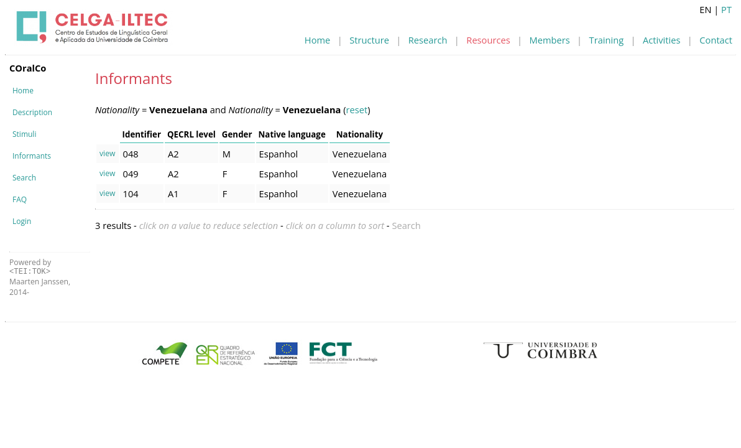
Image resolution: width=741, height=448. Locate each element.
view (107, 153)
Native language (292, 134)
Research (428, 40)
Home (317, 40)
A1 (173, 193)
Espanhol (278, 153)
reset (357, 109)
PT (726, 9)
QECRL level (191, 134)
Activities (661, 40)
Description (32, 112)
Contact (715, 40)
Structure (369, 40)
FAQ (19, 199)
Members (550, 40)
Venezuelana (360, 153)
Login (21, 221)
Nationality (359, 134)
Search (24, 177)
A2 (173, 153)
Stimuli (24, 134)
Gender (237, 134)
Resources (488, 40)
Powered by (30, 266)
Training (606, 40)
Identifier (141, 134)
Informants (31, 156)
